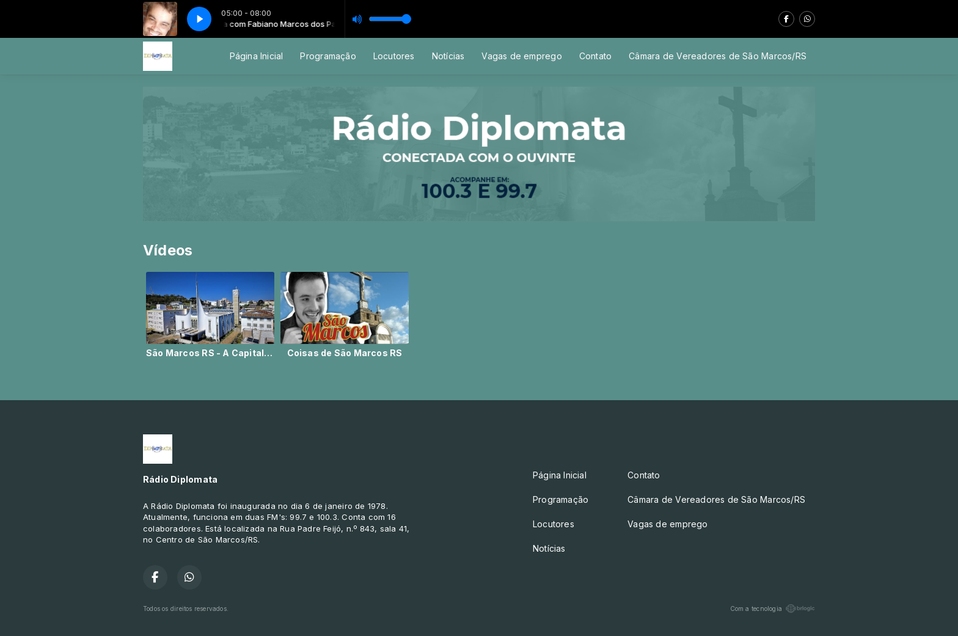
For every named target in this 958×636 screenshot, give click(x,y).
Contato (595, 56)
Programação (328, 56)
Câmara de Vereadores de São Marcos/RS (717, 56)
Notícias (448, 56)
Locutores (394, 56)
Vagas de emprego (521, 56)
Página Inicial (256, 56)
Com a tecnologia (772, 608)
